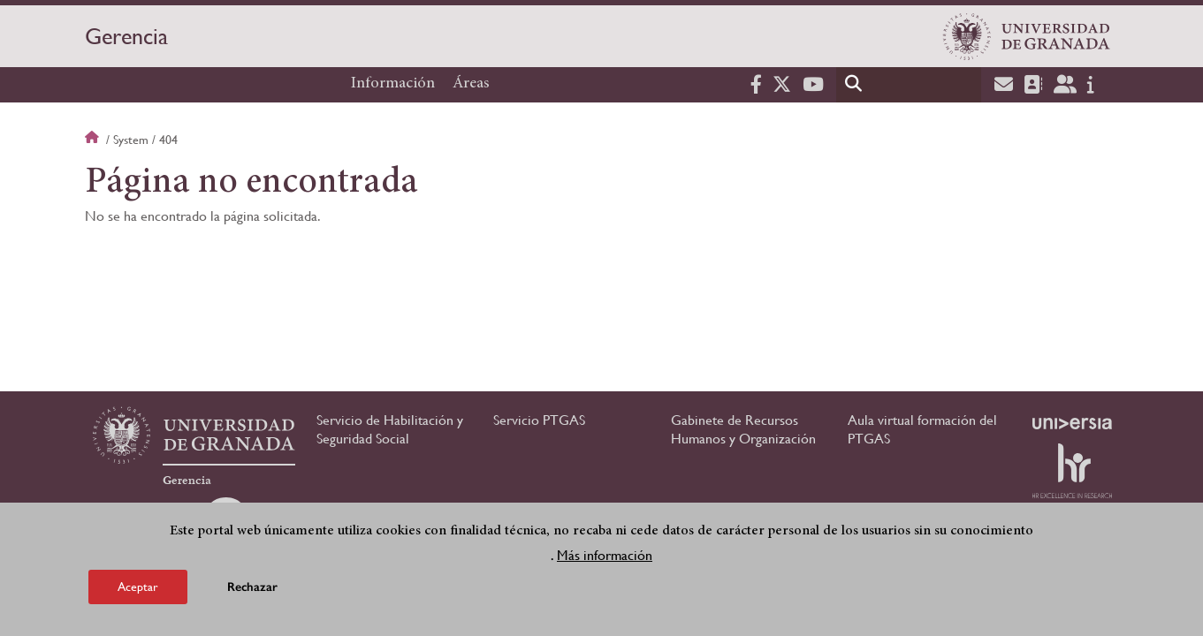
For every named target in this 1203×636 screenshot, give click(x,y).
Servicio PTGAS (539, 420)
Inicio (94, 139)
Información (393, 84)
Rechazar (252, 588)
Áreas (471, 84)
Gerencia (126, 36)
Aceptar (138, 588)
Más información (604, 557)
